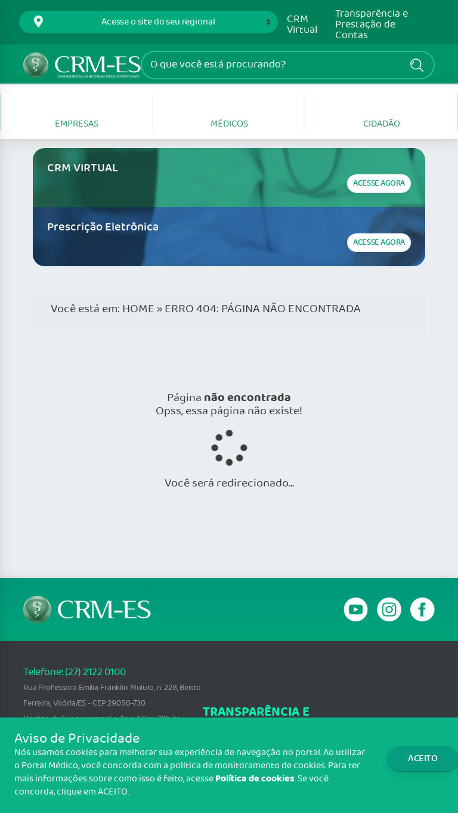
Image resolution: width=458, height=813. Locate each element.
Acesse (379, 183)
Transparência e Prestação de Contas (371, 25)
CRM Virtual (302, 25)
